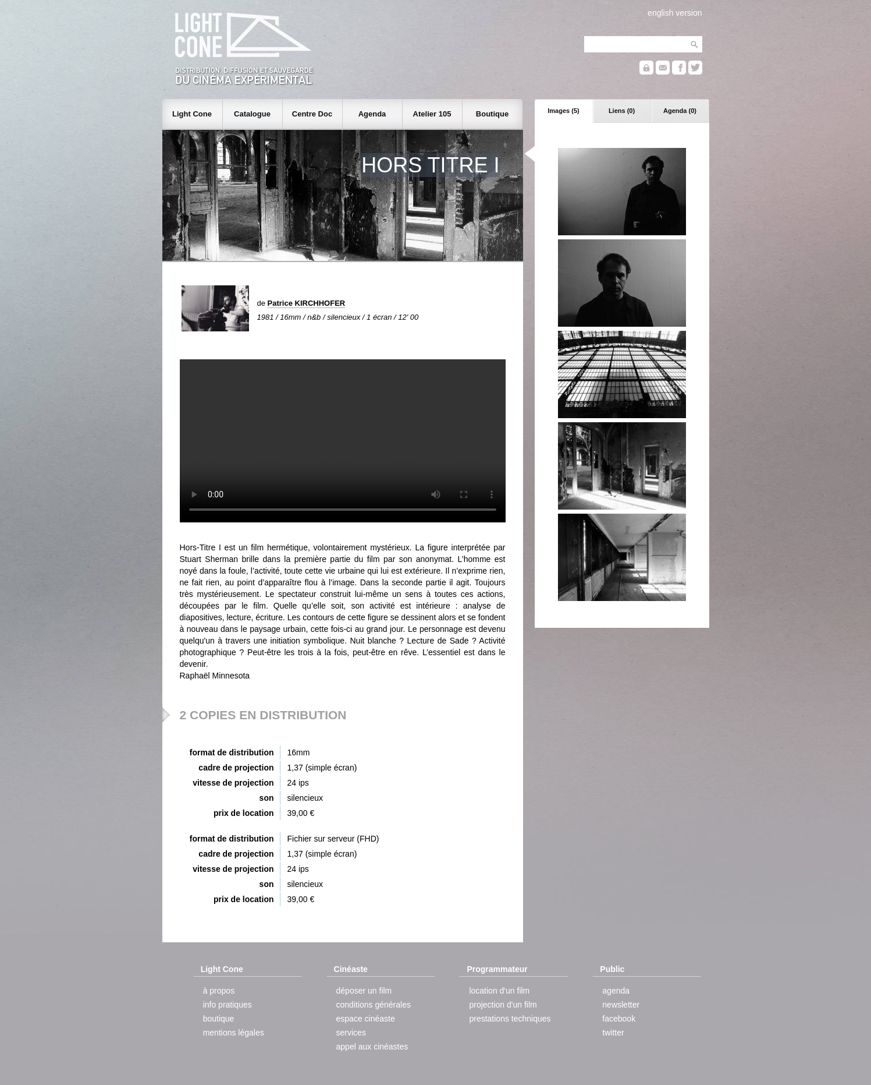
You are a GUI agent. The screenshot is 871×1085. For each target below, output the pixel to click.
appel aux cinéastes (372, 1046)
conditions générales (373, 1004)
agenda (616, 990)
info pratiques (227, 1004)
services (351, 1032)
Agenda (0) (679, 110)
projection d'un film (502, 1004)
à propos (218, 990)
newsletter (620, 1004)
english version (675, 12)
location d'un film (499, 990)
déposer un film (364, 990)
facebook (618, 1018)
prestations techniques (509, 1018)
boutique (218, 1018)
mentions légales (233, 1032)
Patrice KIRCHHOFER (307, 303)
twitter (613, 1032)
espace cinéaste (365, 1018)
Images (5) (563, 110)
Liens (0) (622, 110)
